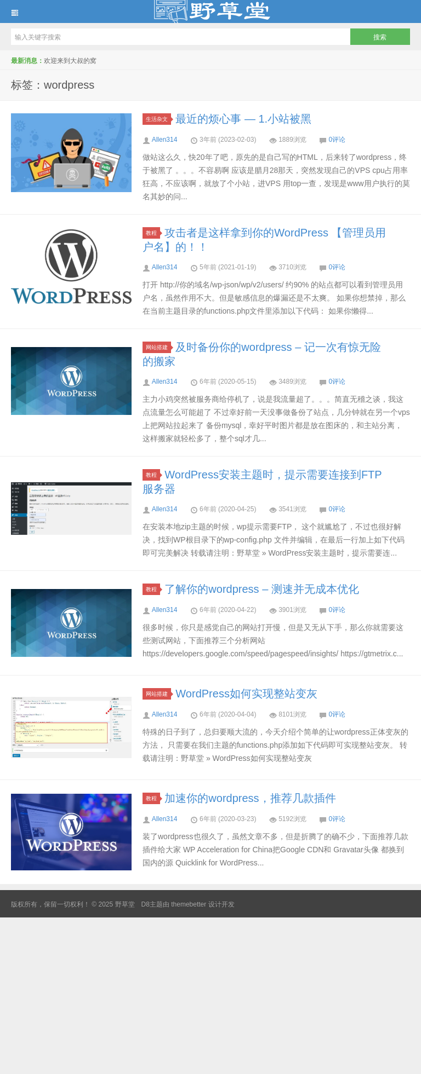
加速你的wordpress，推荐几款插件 (249, 798)
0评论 (337, 139)
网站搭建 (158, 347)
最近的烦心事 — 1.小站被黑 (243, 119)
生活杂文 (158, 119)
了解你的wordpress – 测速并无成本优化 (261, 589)
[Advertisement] (210, 994)
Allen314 (165, 139)
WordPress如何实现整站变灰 (246, 694)
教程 (153, 233)
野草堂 (210, 11)
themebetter (188, 904)
